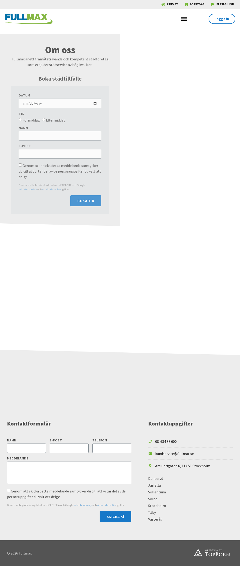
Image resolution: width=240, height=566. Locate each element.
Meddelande (17, 458)
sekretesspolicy (28, 189)
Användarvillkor (52, 189)
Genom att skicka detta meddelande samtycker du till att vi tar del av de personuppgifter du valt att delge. (60, 171)
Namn (23, 128)
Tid (22, 114)
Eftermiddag (56, 120)
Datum (24, 95)
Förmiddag (31, 120)
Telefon (99, 440)
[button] (184, 19)
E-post (25, 146)
